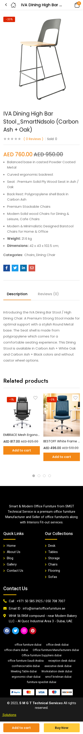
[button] (71, 5)
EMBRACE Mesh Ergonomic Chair (21, 435)
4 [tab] (49, 475)
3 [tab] (44, 475)
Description (17, 294)
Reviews (33, 139)
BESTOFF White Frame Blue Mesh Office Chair (61, 441)
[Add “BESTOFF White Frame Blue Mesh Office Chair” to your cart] (61, 457)
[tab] (18, 294)
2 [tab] (39, 475)
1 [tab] (33, 475)
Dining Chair (45, 255)
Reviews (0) (48, 294)
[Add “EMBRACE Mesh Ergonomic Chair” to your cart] (21, 450)
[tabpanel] (22, 431)
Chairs (29, 255)
